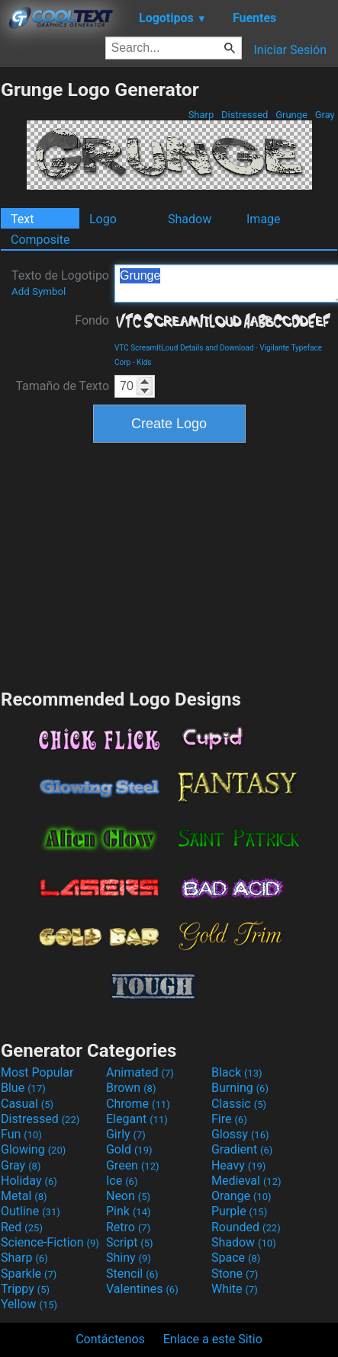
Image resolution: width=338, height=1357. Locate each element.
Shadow (189, 219)
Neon (128, 1196)
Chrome (138, 1103)
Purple (239, 1211)
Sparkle (28, 1273)
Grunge (291, 114)
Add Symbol (38, 291)
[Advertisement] (169, 563)
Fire (229, 1119)
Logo (103, 219)
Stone (234, 1273)
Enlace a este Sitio (212, 1339)
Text (22, 219)
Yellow (29, 1304)
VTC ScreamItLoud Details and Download (184, 348)
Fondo (92, 320)
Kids (144, 362)
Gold (129, 1149)
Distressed (245, 114)
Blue (23, 1087)
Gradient (241, 1149)
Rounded (246, 1227)
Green (132, 1165)
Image (263, 219)
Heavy (238, 1165)
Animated (140, 1072)
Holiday (29, 1180)
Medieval (246, 1180)
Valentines (142, 1289)
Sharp (200, 114)
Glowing (33, 1149)
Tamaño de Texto (62, 386)
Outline (30, 1211)
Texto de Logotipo (60, 282)
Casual (27, 1103)
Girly (126, 1134)
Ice (121, 1180)
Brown (131, 1087)
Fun (21, 1134)
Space (235, 1257)
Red (22, 1227)
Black (236, 1072)
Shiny (128, 1257)
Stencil (132, 1273)
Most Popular (37, 1072)
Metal (24, 1196)
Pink (128, 1211)
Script (129, 1242)
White (234, 1289)
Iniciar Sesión (290, 50)
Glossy (240, 1134)
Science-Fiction (50, 1242)
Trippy (25, 1289)
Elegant (137, 1119)
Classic (238, 1103)
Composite (40, 239)
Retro (128, 1227)
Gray (324, 114)
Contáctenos (110, 1339)
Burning (240, 1087)
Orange (241, 1196)
